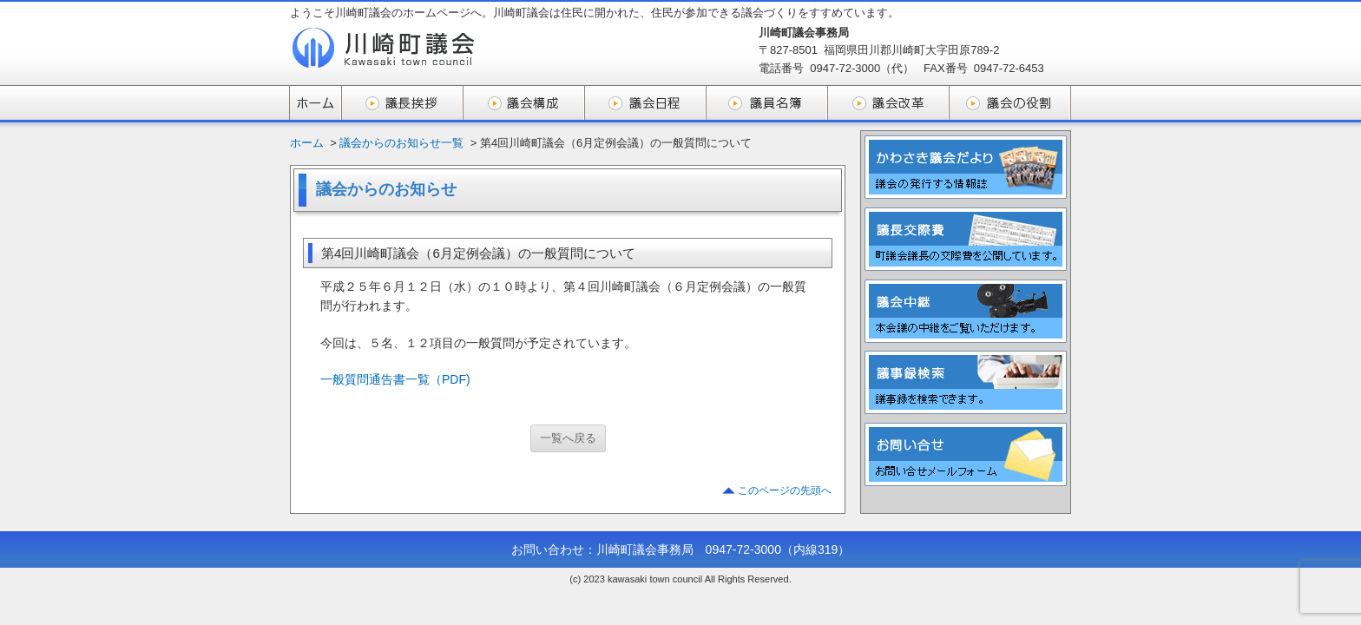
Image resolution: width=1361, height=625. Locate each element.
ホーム (307, 142)
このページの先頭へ (785, 490)
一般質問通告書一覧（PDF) (395, 379)
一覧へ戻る (568, 437)
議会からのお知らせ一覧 (401, 142)
